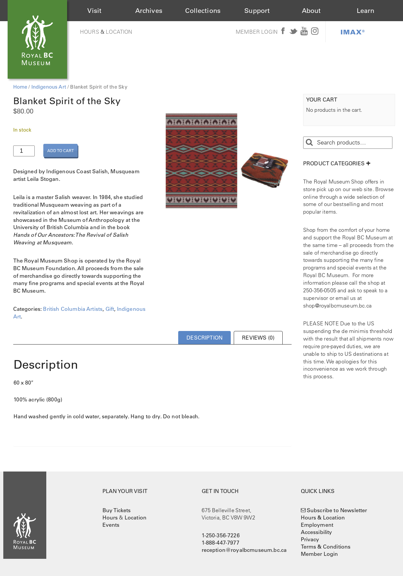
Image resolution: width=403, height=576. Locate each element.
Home (20, 87)
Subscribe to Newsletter (337, 510)
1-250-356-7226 (221, 535)
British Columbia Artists (72, 309)
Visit (94, 11)
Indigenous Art (48, 87)
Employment (317, 524)
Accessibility (316, 532)
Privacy (310, 539)
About (311, 11)
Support (257, 11)
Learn (366, 11)
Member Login (257, 31)
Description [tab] (204, 337)
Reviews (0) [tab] (258, 337)
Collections (203, 11)
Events (111, 524)
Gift (109, 309)
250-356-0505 (319, 290)
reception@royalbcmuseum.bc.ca (244, 550)
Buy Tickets (116, 510)
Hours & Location (323, 517)
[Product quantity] (24, 150)
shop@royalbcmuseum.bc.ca (337, 305)
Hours (89, 31)
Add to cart (60, 150)
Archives (148, 11)
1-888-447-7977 (220, 542)
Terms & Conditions (326, 546)
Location (119, 31)
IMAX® (353, 31)
